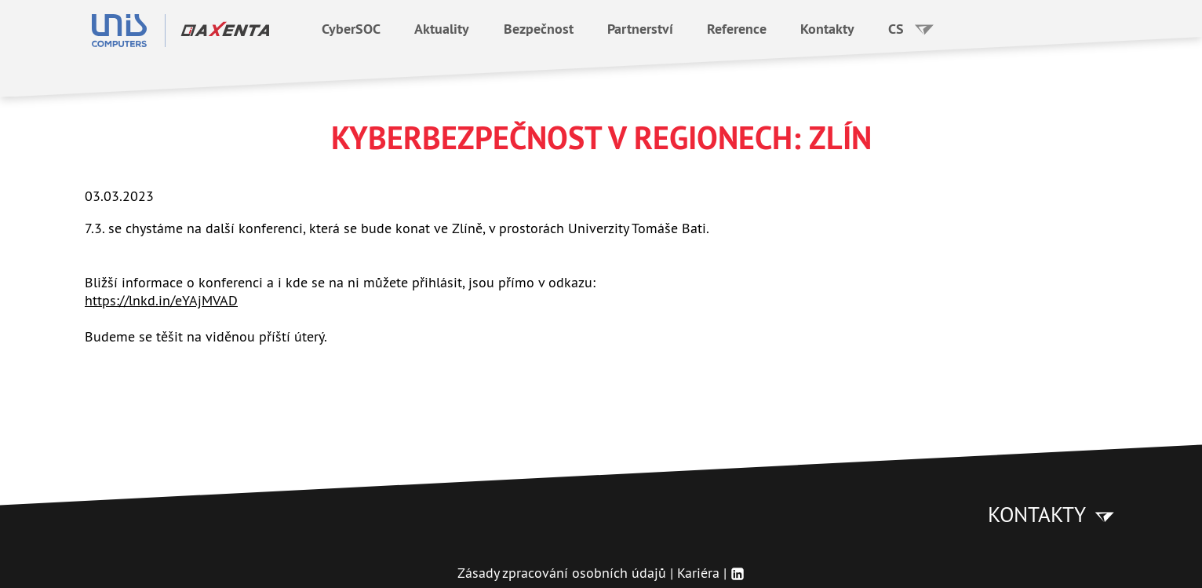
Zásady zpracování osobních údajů (561, 573)
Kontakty (827, 29)
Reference (737, 29)
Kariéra (698, 573)
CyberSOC (351, 29)
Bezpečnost (539, 29)
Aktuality (441, 29)
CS (911, 29)
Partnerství (640, 29)
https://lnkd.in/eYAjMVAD (161, 300)
